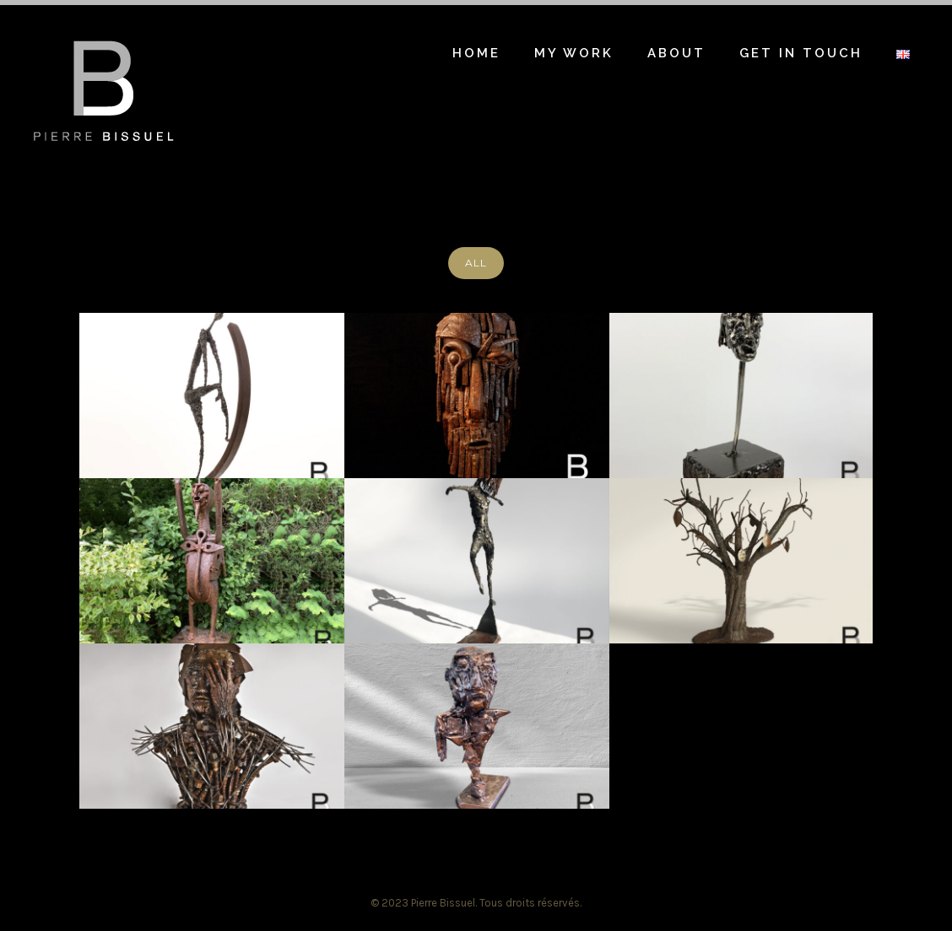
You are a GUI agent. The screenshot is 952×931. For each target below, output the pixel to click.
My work (574, 53)
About (676, 53)
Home (476, 53)
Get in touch (801, 53)
